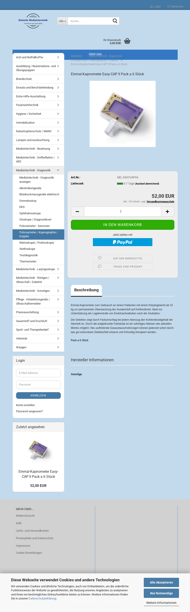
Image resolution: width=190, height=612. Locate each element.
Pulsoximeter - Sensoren (34, 226)
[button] (77, 212)
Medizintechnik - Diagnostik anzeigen (36, 179)
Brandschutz (24, 79)
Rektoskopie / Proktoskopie (36, 242)
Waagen (21, 347)
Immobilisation (25, 122)
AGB (18, 523)
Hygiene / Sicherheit (28, 113)
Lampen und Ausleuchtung (32, 140)
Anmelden (38, 395)
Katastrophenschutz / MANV (34, 131)
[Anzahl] (122, 212)
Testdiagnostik (28, 255)
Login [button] (155, 6)
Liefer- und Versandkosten (32, 530)
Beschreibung (86, 290)
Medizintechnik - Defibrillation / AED (35, 159)
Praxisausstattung (27, 312)
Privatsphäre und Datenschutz (34, 538)
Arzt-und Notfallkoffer (29, 57)
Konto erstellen (25, 405)
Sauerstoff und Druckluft (31, 321)
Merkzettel (175, 6)
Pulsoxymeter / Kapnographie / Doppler (38, 234)
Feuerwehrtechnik (27, 105)
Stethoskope (27, 248)
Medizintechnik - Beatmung (33, 148)
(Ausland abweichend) (147, 183)
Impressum (23, 545)
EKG (22, 207)
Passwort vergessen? (29, 411)
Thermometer (27, 261)
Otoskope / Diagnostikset (35, 219)
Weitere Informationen (161, 602)
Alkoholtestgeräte (30, 188)
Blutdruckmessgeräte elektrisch (39, 194)
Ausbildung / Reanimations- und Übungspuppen (36, 68)
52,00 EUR (38, 486)
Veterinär (21, 338)
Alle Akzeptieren (161, 582)
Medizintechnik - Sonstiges (33, 290)
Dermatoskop (27, 200)
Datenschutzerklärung (42, 598)
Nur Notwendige (161, 593)
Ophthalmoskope (30, 213)
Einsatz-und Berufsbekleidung (34, 87)
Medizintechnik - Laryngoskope (35, 269)
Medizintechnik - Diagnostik (33, 170)
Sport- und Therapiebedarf (32, 329)
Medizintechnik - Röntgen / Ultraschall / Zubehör (32, 280)
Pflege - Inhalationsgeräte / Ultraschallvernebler (33, 301)
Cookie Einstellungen (29, 552)
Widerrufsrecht (25, 515)
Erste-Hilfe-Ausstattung (30, 96)
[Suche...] (62, 21)
